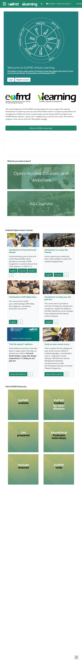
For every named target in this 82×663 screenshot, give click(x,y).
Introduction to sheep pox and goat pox (58, 298)
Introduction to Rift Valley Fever (22, 297)
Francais (22, 271)
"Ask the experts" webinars (21, 344)
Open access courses (54, 374)
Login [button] (11, 80)
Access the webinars (18, 374)
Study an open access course (57, 344)
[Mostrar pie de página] (76, 657)
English (13, 271)
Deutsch (32, 271)
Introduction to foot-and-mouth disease (22, 250)
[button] (42, 4)
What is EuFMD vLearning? (41, 128)
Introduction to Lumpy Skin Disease (56, 250)
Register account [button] (22, 80)
